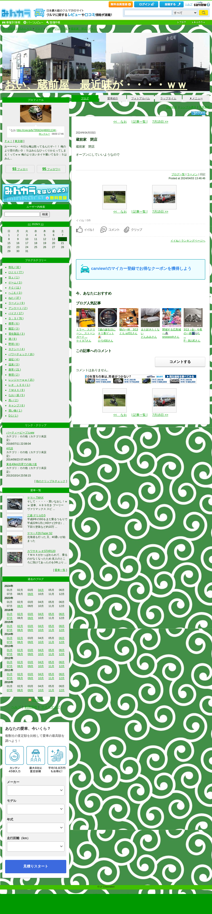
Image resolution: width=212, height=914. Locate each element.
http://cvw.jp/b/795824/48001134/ (36, 130)
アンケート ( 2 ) (17, 308)
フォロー (20, 169)
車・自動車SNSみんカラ (17, 28)
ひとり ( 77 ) (15, 272)
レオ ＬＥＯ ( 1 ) (19, 385)
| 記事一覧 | (139, 121)
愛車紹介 (112, 98)
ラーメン (192, 174)
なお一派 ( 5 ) (16, 395)
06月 (61, 614)
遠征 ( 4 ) (13, 359)
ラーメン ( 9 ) (16, 303)
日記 (48, 28)
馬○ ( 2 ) (13, 400)
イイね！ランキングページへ (187, 240)
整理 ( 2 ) (13, 374)
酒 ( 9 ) (12, 338)
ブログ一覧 (61, 28)
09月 (30, 594)
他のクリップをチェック (50, 481)
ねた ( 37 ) (14, 297)
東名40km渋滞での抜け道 (21, 464)
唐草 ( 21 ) (14, 369)
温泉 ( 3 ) (13, 364)
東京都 (19, 141)
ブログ (39, 28)
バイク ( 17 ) (15, 313)
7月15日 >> (160, 121)
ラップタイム (168, 98)
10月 (41, 630)
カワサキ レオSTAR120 (41, 551)
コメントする (180, 362)
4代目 (9, 448)
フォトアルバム (140, 98)
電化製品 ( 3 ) (16, 333)
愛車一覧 (60, 570)
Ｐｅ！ (8, 141)
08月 (20, 606)
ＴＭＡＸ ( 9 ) (16, 390)
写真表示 (204, 107)
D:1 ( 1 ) (13, 415)
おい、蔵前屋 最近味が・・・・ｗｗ (95, 85)
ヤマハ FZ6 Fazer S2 (39, 533)
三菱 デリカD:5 (36, 515)
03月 (30, 614)
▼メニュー (196, 98)
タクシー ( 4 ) (16, 349)
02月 (20, 614)
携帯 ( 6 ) (13, 323)
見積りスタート (35, 866)
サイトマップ (50, 707)
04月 (41, 590)
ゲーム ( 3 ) (15, 282)
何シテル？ (44, 134)
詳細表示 (171, 107)
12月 (61, 630)
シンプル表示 (188, 107)
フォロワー (51, 169)
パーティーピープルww (20, 432)
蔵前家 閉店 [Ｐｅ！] (84, 28)
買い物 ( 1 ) (15, 410)
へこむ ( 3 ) (15, 292)
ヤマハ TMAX (35, 497)
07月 (9, 618)
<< (29, 224)
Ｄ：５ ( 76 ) (15, 318)
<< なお (120, 121)
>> (42, 224)
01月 (9, 614)
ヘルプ (188, 4)
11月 (51, 630)
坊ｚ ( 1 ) (13, 277)
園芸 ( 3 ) (13, 328)
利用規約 (31, 707)
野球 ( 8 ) (13, 344)
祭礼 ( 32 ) (14, 267)
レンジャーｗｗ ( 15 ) (21, 379)
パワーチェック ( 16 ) (21, 354)
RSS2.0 (37, 700)
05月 (51, 614)
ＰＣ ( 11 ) (14, 287)
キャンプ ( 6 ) (16, 405)
